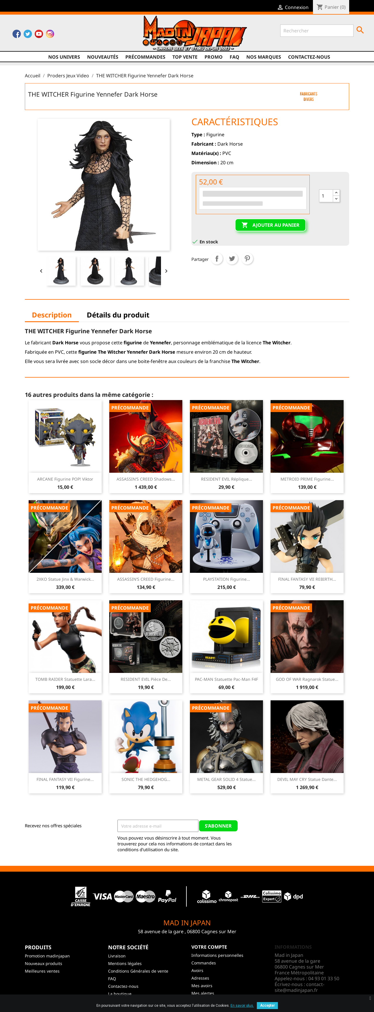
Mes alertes (202, 993)
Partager (217, 258)
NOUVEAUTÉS (102, 57)
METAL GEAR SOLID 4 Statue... (226, 779)
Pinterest (247, 258)
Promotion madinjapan (47, 956)
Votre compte (209, 947)
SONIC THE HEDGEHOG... (146, 779)
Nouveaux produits (43, 963)
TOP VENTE (185, 57)
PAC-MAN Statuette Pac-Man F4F (226, 679)
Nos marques (263, 57)
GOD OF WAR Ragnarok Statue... (307, 679)
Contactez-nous (309, 57)
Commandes (203, 963)
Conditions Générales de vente (138, 971)
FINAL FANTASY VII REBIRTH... (307, 579)
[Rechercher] (317, 31)
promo (214, 57)
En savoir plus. (242, 1006)
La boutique (119, 994)
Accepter (267, 1006)
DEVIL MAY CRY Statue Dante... (307, 779)
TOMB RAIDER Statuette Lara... (65, 679)
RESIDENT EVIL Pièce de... (146, 679)
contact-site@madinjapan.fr (299, 987)
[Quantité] (326, 195)
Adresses (200, 978)
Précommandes (145, 57)
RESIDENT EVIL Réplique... (226, 479)
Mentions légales (125, 963)
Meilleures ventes (42, 971)
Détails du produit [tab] (118, 315)
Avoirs (197, 970)
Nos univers (64, 57)
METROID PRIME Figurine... (307, 479)
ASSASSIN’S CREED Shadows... (146, 479)
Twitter (27, 35)
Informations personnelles (217, 955)
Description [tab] (52, 315)
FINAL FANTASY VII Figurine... (65, 779)
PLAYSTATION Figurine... (226, 579)
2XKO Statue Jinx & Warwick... (65, 579)
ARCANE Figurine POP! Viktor (65, 479)
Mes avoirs (201, 985)
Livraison (117, 956)
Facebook (16, 35)
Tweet (232, 258)
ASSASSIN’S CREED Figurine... (145, 579)
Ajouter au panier (270, 225)
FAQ (234, 57)
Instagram (50, 35)
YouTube (38, 35)
